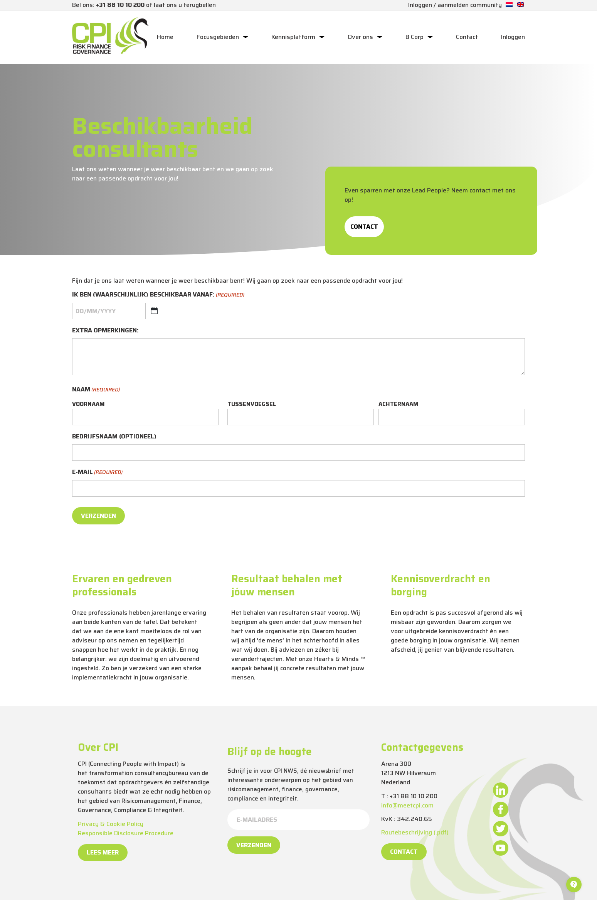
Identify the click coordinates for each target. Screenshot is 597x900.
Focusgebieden (218, 37)
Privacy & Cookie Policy (110, 824)
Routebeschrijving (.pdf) (415, 832)
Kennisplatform (293, 37)
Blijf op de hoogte (269, 751)
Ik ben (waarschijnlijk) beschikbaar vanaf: (158, 294)
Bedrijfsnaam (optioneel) (114, 436)
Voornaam (88, 404)
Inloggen (513, 37)
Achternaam (398, 404)
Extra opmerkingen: (105, 330)
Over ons (360, 37)
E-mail (97, 472)
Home (165, 37)
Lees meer (103, 852)
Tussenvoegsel (251, 404)
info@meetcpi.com (407, 805)
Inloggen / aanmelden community (455, 5)
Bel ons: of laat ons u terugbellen (144, 5)
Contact (467, 37)
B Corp (414, 37)
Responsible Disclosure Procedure (125, 833)
